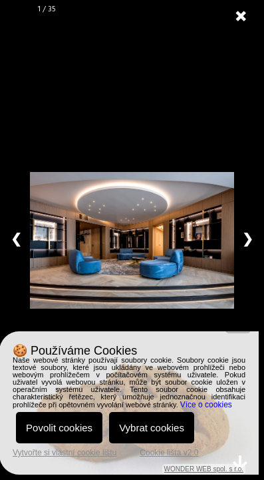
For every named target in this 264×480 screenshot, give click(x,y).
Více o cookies (206, 404)
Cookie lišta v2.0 (169, 452)
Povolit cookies (59, 427)
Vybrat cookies (151, 427)
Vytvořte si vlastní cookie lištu (64, 452)
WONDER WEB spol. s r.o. (203, 469)
